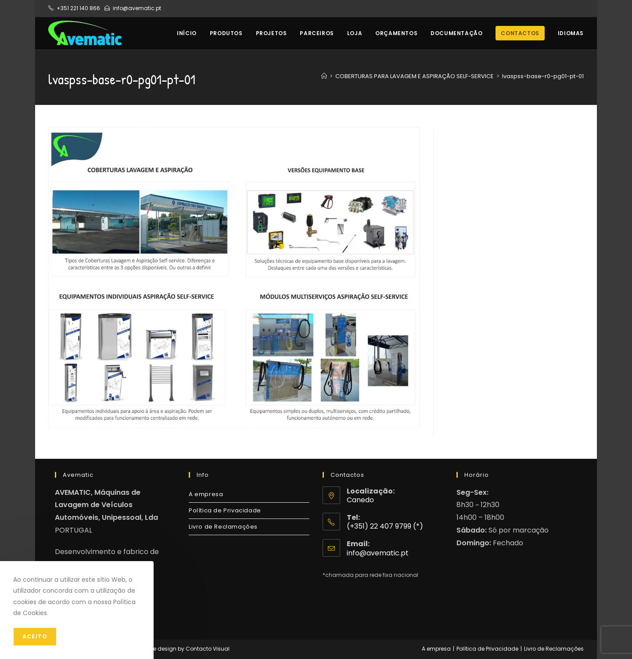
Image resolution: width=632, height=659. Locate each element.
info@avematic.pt (137, 8)
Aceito (34, 636)
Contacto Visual (208, 648)
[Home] (324, 76)
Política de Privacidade (225, 510)
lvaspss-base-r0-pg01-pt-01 (543, 76)
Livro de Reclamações (223, 526)
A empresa (206, 494)
